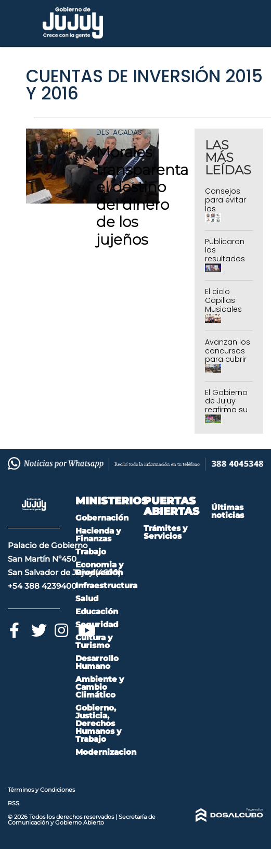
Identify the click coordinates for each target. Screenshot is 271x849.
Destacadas (119, 132)
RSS (13, 803)
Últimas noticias (227, 511)
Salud (86, 598)
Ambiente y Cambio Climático (99, 687)
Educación (96, 611)
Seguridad (96, 624)
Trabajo (90, 551)
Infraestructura (106, 585)
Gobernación (101, 518)
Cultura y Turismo (93, 641)
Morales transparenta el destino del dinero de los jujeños (142, 195)
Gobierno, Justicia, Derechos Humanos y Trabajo (98, 723)
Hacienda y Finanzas (98, 534)
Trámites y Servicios (165, 532)
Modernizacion (105, 752)
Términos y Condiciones (41, 789)
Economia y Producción (99, 568)
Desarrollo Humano (97, 662)
